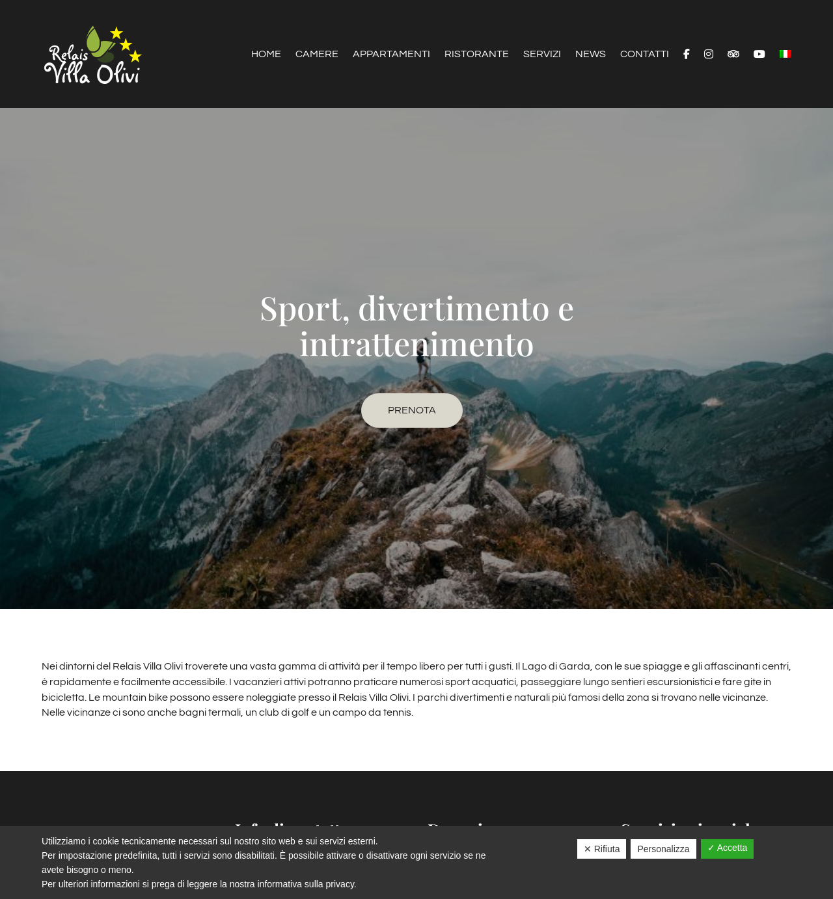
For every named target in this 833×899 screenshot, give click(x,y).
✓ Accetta (727, 847)
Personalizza (663, 849)
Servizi (542, 54)
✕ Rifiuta (602, 849)
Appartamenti (391, 54)
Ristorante (476, 54)
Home (266, 54)
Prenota (412, 410)
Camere (316, 54)
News (590, 54)
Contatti (644, 54)
